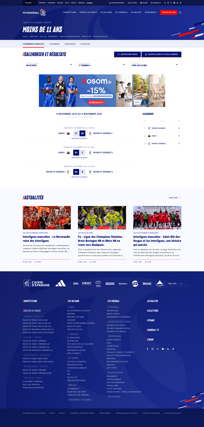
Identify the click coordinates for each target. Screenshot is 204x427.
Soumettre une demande (78, 395)
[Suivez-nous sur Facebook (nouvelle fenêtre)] (165, 3)
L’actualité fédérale (30, 233)
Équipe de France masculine (35, 320)
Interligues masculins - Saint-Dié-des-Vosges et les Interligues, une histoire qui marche (157, 241)
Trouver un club (74, 329)
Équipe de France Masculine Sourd (38, 332)
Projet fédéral (113, 314)
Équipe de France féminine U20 (36, 344)
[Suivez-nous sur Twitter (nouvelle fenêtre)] (171, 3)
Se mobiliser (72, 341)
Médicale (111, 365)
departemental (53, 36)
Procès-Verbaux (114, 379)
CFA (68, 371)
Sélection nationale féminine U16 (38, 350)
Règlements (112, 376)
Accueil (25, 36)
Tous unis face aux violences (80, 344)
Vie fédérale (121, 12)
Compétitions (69, 12)
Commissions (114, 336)
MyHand (150, 320)
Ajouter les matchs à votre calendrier (161, 54)
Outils (67, 3)
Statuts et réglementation (119, 355)
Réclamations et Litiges (117, 362)
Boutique (60, 3)
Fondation (81, 3)
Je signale (90, 3)
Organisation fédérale (120, 322)
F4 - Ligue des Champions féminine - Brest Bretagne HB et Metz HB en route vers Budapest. (101, 241)
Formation (42, 3)
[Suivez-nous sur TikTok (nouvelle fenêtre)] (180, 3)
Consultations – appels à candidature (124, 392)
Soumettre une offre (76, 392)
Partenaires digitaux (76, 350)
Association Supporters (33, 388)
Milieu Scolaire (74, 326)
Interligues (43, 233)
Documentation (115, 373)
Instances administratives (118, 328)
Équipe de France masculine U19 (37, 326)
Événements (151, 12)
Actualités (136, 12)
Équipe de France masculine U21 (37, 323)
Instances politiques (116, 325)
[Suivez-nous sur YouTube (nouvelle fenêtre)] (174, 3)
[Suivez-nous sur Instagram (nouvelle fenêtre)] (168, 3)
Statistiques (70, 44)
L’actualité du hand (85, 233)
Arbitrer (71, 314)
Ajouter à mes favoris (127, 54)
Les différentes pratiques (78, 311)
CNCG (109, 343)
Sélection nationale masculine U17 (38, 329)
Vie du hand (106, 12)
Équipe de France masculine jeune (38, 362)
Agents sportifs (114, 340)
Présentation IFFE (75, 365)
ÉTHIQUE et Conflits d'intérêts (120, 352)
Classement (54, 44)
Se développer (73, 338)
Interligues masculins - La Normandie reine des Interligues (46, 239)
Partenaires (51, 3)
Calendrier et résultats (33, 44)
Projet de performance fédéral (81, 323)
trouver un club (168, 12)
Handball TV (153, 330)
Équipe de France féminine (34, 341)
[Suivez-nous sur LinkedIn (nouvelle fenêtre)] (177, 3)
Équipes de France (88, 12)
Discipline (111, 349)
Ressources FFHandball (80, 400)
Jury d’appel (112, 368)
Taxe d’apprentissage (76, 380)
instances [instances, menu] (30, 3)
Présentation (112, 311)
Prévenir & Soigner (75, 317)
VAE (68, 374)
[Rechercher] (180, 12)
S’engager (73, 334)
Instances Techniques (116, 331)
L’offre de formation (76, 362)
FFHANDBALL (114, 307)
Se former (73, 358)
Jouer (71, 307)
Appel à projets (74, 353)
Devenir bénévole (75, 347)
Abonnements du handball (119, 317)
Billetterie (152, 311)
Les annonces (73, 389)
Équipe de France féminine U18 (36, 347)
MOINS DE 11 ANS (86, 36)
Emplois (73, 3)
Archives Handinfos (116, 382)
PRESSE (150, 339)
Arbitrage (111, 358)
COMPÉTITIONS (113, 346)
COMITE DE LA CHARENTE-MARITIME (70, 36)
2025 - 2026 (43, 36)
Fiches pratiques (114, 389)
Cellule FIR (72, 377)
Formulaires (112, 386)
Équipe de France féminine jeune (37, 373)
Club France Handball (33, 381)
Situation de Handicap (77, 368)
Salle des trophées (31, 385)
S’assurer (71, 320)
